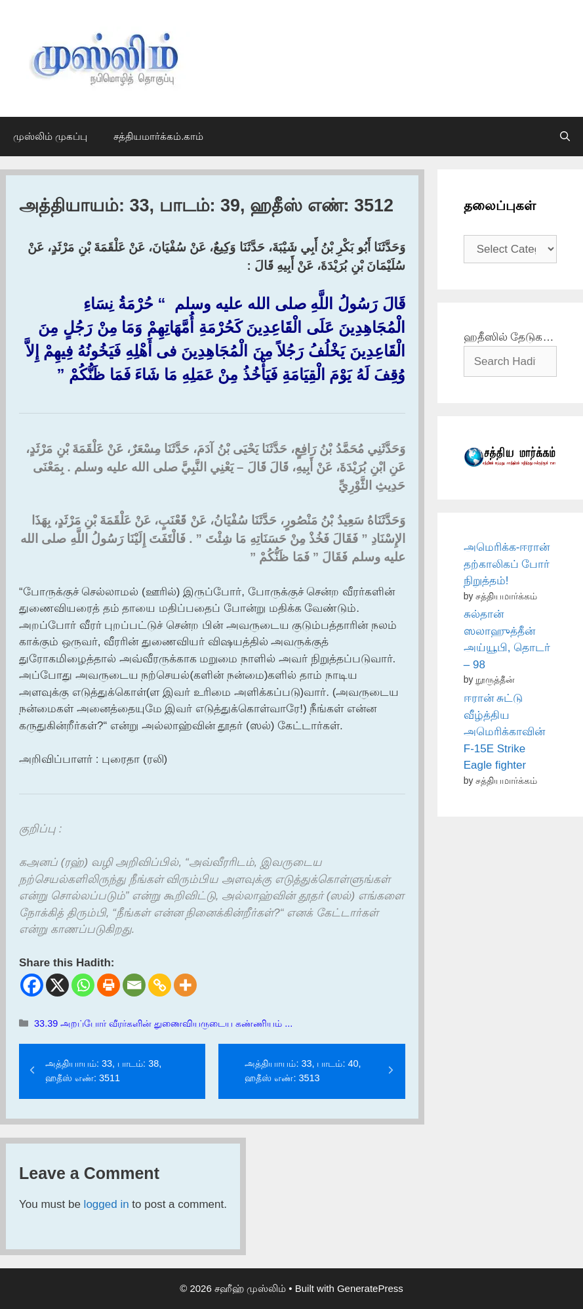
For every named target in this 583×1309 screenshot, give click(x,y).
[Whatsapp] (82, 985)
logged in (106, 1204)
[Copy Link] (159, 985)
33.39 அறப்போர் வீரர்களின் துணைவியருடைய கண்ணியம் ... (163, 1023)
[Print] (108, 985)
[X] (57, 985)
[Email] (134, 985)
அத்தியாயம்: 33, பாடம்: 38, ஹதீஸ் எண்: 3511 (103, 1070)
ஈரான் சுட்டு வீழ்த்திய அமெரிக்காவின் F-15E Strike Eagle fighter (504, 731)
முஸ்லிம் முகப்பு (50, 136)
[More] (185, 985)
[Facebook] (31, 985)
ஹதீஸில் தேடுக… (509, 337)
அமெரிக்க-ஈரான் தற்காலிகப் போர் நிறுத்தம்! (507, 564)
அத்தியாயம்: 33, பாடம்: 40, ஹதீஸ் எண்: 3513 (303, 1070)
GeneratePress (370, 1288)
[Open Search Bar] (565, 136)
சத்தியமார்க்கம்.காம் (158, 136)
